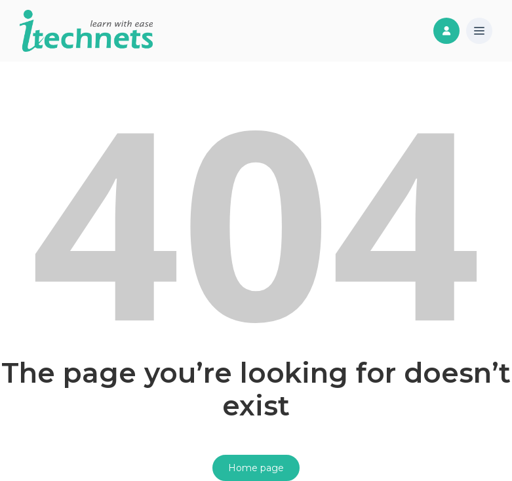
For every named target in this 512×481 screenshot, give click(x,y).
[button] (479, 31)
